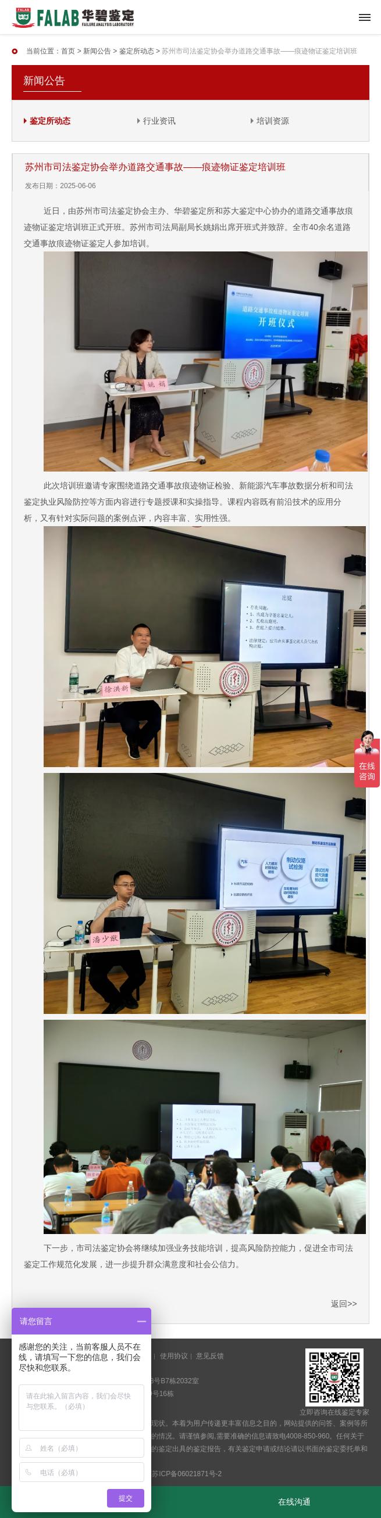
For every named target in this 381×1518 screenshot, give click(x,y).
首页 (68, 51)
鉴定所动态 (136, 51)
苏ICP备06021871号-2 (187, 1474)
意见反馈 (210, 1356)
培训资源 (273, 120)
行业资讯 (159, 120)
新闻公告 (97, 51)
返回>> (344, 1303)
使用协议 (174, 1356)
